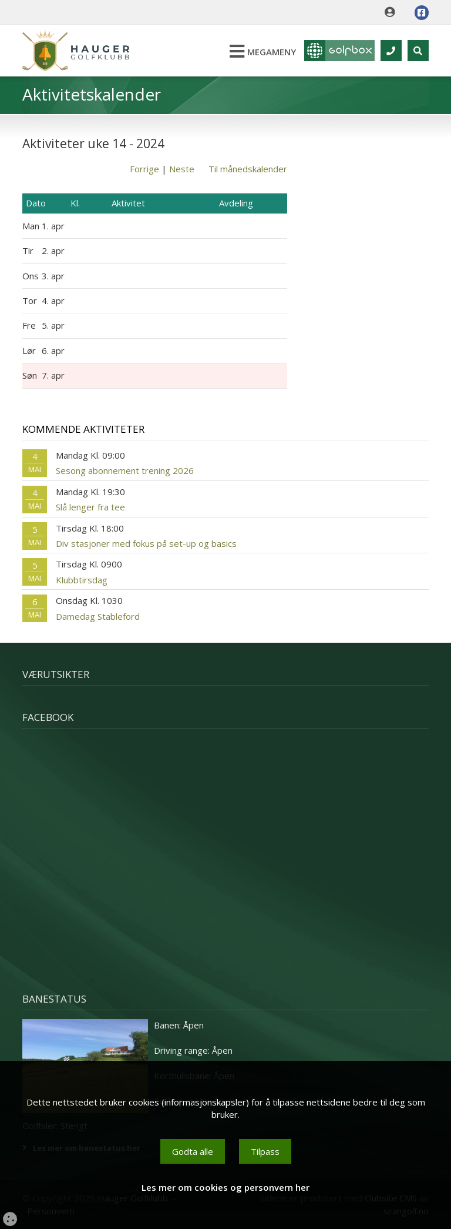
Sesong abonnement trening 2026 (125, 470)
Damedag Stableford (98, 616)
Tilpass (265, 1151)
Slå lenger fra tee (90, 507)
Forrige (144, 169)
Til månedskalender (247, 169)
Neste (181, 169)
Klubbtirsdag (81, 580)
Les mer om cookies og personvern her (225, 1187)
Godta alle (192, 1151)
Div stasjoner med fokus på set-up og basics (146, 543)
